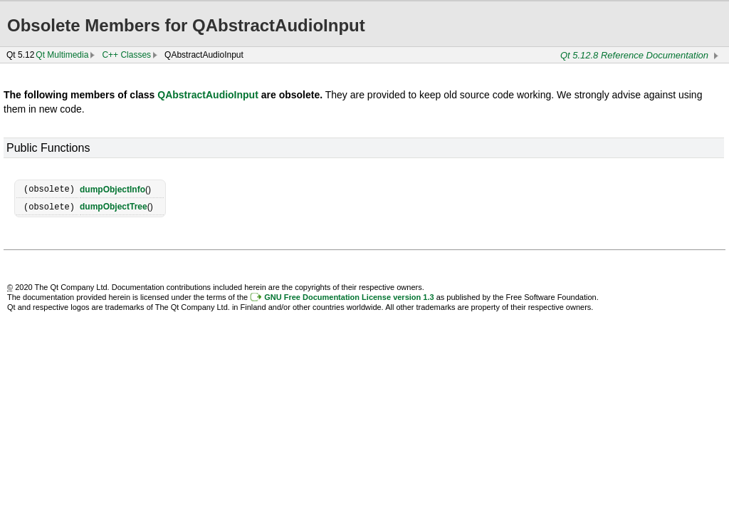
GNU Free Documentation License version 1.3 (349, 295)
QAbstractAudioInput (207, 94)
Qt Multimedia (62, 55)
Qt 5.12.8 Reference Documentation (634, 55)
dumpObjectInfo (112, 189)
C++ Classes (126, 55)
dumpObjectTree (113, 206)
